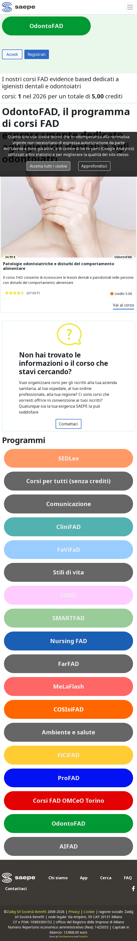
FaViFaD (68, 549)
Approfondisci (94, 166)
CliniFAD (68, 527)
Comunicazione (68, 504)
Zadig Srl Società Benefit (26, 911)
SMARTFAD (68, 618)
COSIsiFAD (69, 709)
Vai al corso (123, 305)
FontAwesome (66, 936)
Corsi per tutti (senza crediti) (68, 481)
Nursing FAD (68, 641)
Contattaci (68, 424)
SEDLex (68, 458)
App (84, 877)
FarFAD (68, 664)
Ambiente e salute (68, 732)
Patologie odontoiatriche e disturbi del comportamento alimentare (58, 266)
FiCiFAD (68, 755)
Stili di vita (68, 572)
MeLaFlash (68, 686)
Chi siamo (58, 877)
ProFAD (68, 778)
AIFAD (69, 846)
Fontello (83, 936)
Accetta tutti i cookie (48, 166)
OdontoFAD (68, 823)
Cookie (89, 911)
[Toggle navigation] (130, 7)
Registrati (37, 54)
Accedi (12, 54)
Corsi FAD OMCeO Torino (68, 800)
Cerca (105, 877)
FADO (68, 595)
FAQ (128, 877)
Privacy (74, 911)
